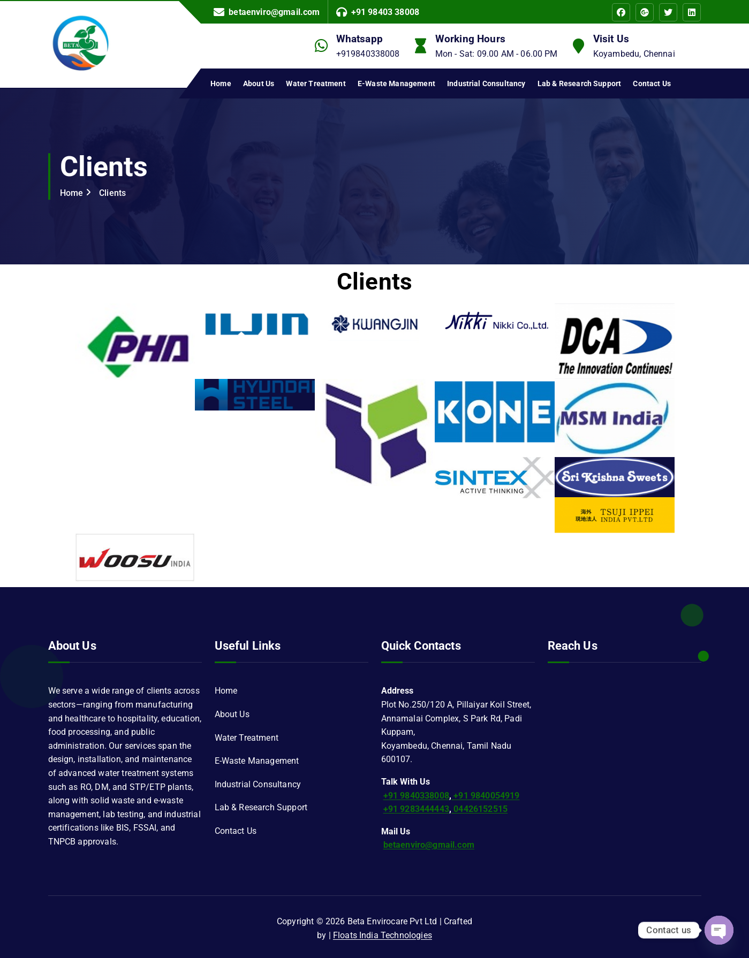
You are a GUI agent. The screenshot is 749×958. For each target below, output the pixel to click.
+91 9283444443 (416, 809)
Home (220, 83)
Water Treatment (315, 83)
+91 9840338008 (416, 795)
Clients (112, 193)
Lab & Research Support (580, 83)
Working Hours (470, 39)
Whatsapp (359, 39)
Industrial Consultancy (486, 83)
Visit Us (611, 39)
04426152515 (479, 809)
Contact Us (652, 83)
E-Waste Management (396, 83)
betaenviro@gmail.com (274, 12)
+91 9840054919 (485, 795)
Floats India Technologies (382, 935)
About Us (258, 83)
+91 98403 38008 (385, 12)
